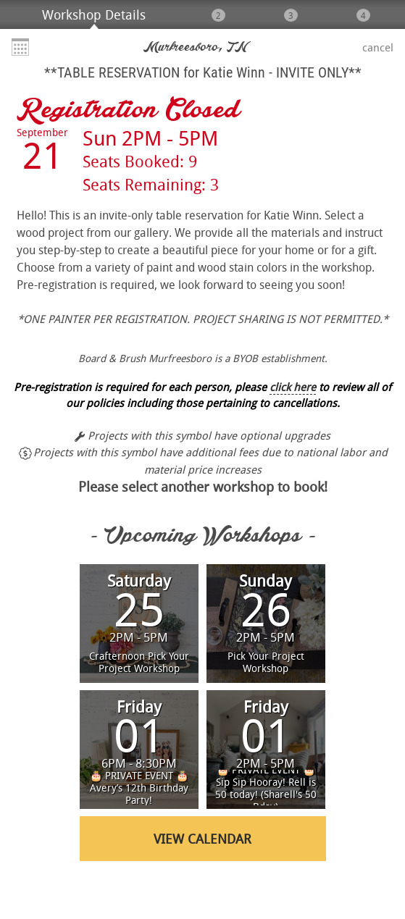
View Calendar (202, 838)
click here (293, 386)
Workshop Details (94, 14)
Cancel (377, 47)
